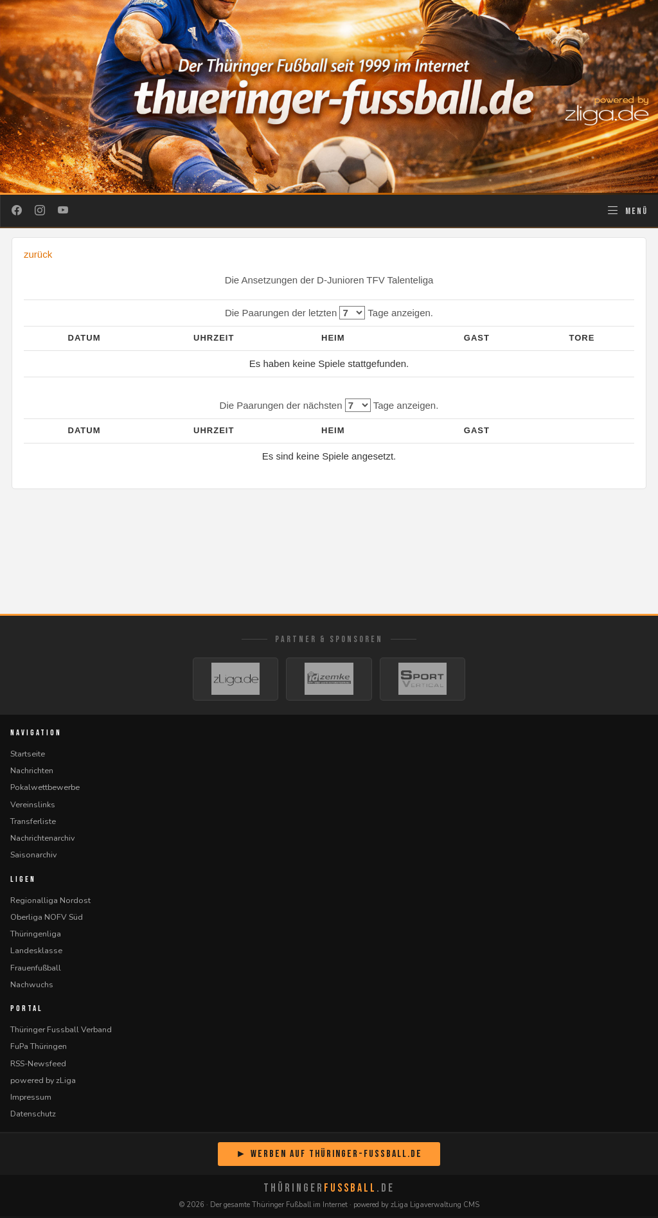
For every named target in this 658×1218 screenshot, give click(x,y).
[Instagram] (40, 211)
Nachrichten (31, 772)
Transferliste (33, 823)
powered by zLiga (43, 1082)
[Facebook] (17, 211)
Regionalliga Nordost (50, 902)
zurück (38, 254)
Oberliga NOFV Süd (46, 918)
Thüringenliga (35, 935)
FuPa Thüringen (38, 1048)
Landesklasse (36, 952)
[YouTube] (63, 211)
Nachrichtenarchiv (42, 839)
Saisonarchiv (33, 857)
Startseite (27, 755)
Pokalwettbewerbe (45, 789)
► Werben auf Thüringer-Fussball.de (329, 1156)
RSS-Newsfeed (38, 1065)
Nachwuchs (31, 986)
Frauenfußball (35, 969)
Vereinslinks (32, 806)
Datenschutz (33, 1116)
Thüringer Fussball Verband (61, 1031)
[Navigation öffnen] (627, 211)
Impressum (30, 1098)
